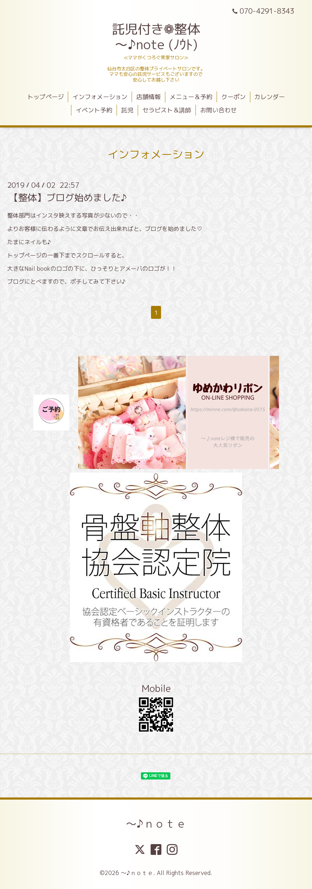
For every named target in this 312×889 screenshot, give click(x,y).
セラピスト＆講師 (166, 110)
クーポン (233, 97)
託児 (127, 110)
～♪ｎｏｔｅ (156, 823)
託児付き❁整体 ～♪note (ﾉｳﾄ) (156, 36)
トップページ (45, 97)
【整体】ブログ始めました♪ (68, 197)
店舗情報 (148, 97)
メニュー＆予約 (191, 97)
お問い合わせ (218, 110)
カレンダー (269, 97)
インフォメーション (99, 97)
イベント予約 (94, 110)
